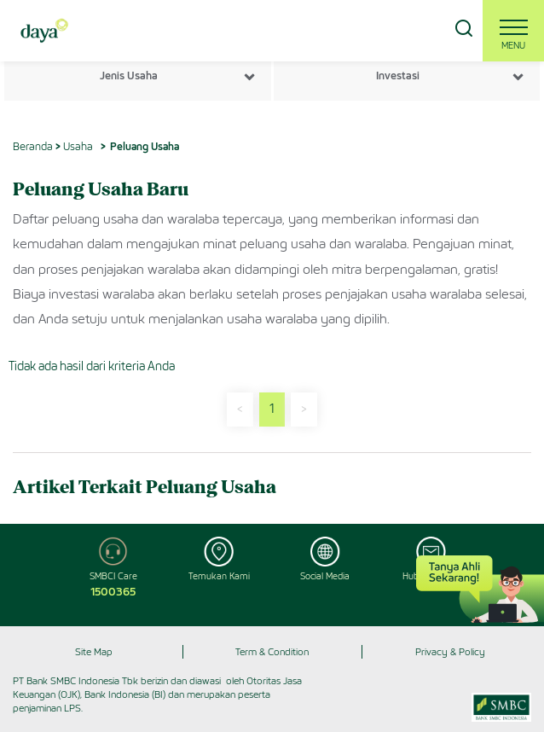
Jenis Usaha (129, 75)
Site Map (94, 652)
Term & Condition (272, 652)
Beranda (33, 146)
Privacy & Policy (450, 652)
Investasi (398, 75)
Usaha (78, 146)
